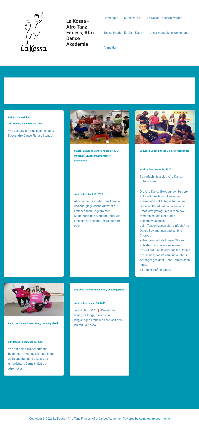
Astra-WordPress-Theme (154, 418)
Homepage (111, 18)
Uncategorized (148, 155)
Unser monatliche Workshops (169, 32)
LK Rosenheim (94, 155)
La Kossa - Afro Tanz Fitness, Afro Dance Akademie (80, 32)
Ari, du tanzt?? (86, 306)
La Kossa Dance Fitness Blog (100, 150)
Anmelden (110, 47)
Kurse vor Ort (132, 18)
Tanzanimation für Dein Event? (123, 32)
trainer (12, 117)
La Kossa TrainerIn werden (164, 18)
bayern (78, 150)
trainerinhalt (24, 117)
